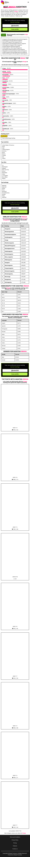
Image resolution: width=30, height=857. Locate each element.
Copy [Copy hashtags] (3, 35)
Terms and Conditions (15, 837)
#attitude (4, 197)
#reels (3, 188)
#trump (4, 71)
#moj (3, 190)
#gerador (4, 187)
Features (15, 845)
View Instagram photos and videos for (15, 833)
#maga (4, 68)
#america (4, 84)
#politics (4, 106)
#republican (5, 81)
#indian (4, 194)
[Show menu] (28, 2)
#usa (3, 77)
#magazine (7, 228)
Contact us (15, 848)
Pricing (15, 843)
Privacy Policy (15, 840)
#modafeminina (5, 192)
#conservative (5, 87)
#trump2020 (5, 74)
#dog (3, 195)
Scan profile (15, 29)
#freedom (4, 122)
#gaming (4, 185)
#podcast (4, 191)
